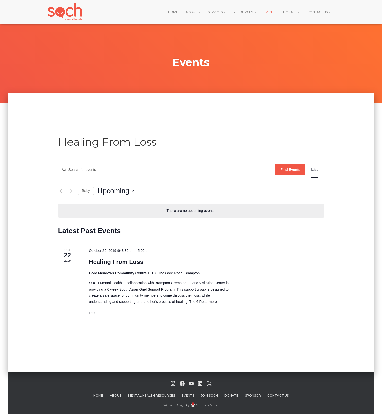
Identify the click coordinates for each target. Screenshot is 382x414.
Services (217, 12)
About (193, 12)
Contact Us (319, 12)
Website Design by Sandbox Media (191, 405)
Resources (244, 12)
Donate (291, 12)
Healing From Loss (116, 261)
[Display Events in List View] (314, 170)
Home (173, 12)
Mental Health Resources (151, 395)
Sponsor (253, 395)
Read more (207, 302)
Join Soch (209, 395)
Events (269, 12)
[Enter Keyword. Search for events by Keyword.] (166, 170)
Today (86, 191)
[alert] (191, 211)
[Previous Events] (61, 191)
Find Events (290, 170)
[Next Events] (71, 191)
